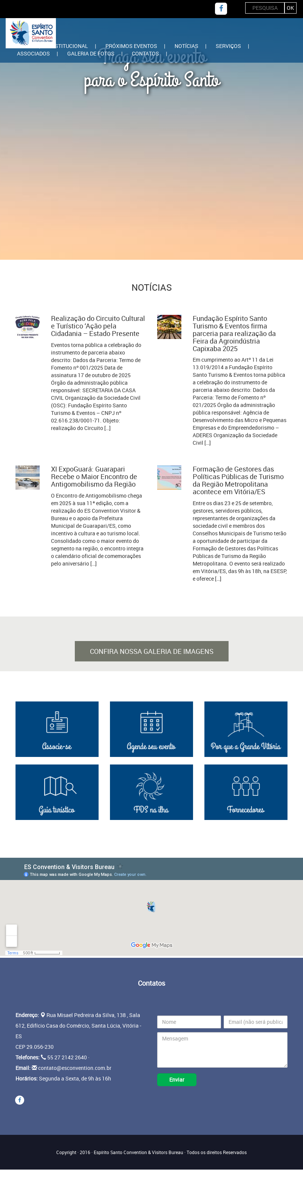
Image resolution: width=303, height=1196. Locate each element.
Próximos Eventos (131, 45)
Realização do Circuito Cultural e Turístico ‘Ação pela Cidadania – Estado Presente (98, 326)
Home (24, 45)
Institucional (68, 45)
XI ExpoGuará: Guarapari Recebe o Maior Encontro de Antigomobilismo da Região (94, 476)
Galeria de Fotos (90, 53)
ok (290, 7)
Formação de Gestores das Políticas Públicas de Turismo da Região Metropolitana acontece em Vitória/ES (238, 480)
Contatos (145, 53)
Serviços (228, 45)
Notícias (186, 45)
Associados (33, 53)
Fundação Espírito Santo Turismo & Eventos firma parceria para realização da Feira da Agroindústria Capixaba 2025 (234, 333)
